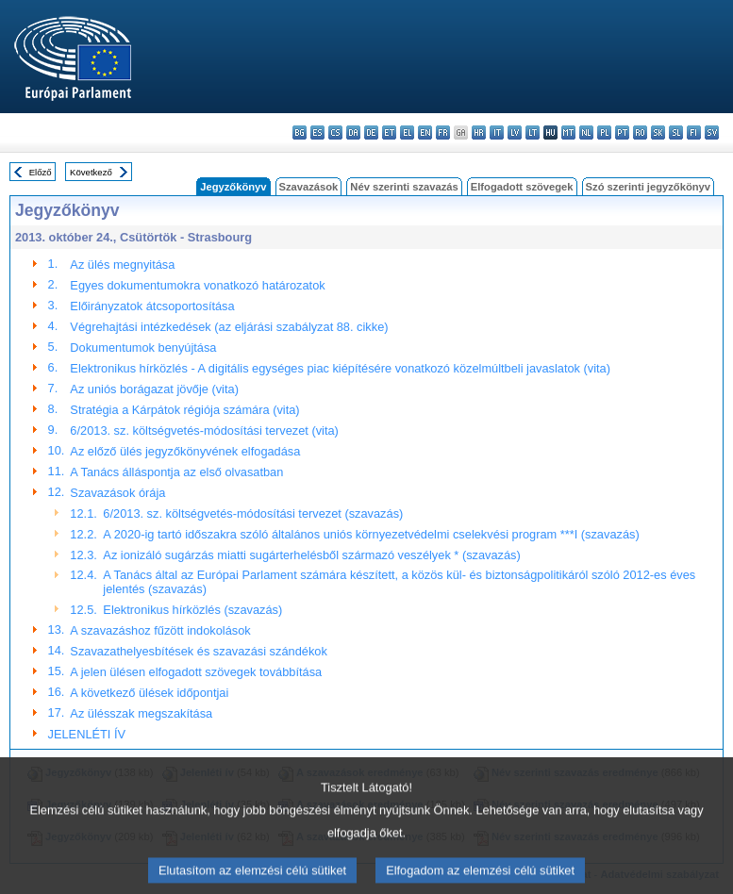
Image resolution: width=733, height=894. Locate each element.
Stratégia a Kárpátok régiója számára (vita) (184, 410)
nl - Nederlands (586, 132)
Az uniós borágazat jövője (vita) (154, 389)
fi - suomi (694, 132)
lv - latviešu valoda (515, 132)
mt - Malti (568, 132)
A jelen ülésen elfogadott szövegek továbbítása (196, 672)
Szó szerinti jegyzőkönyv (648, 186)
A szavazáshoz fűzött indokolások (160, 630)
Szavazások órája (117, 493)
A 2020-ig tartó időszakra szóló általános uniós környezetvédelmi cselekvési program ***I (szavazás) (371, 534)
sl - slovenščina (676, 132)
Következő (91, 172)
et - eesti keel (389, 132)
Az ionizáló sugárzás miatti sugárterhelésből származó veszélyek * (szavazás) (311, 555)
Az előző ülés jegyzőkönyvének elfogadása (185, 451)
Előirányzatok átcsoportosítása (152, 306)
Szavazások (309, 186)
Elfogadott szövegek (522, 186)
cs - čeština (335, 132)
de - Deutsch (371, 132)
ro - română (640, 132)
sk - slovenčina (658, 132)
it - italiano (497, 132)
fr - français (443, 132)
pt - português (622, 132)
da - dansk (353, 132)
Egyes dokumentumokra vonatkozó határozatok (197, 285)
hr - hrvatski (479, 132)
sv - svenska (712, 132)
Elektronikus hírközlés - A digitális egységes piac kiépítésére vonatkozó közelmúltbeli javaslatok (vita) (340, 368)
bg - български (299, 132)
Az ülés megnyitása (122, 264)
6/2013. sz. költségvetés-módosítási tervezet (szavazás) (253, 513)
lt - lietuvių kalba (532, 132)
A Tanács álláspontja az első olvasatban (176, 472)
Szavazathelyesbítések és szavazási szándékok (198, 651)
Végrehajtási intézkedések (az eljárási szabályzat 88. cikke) (229, 327)
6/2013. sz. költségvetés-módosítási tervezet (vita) (204, 430)
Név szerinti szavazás (404, 186)
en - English (425, 132)
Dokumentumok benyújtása (143, 347)
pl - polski (604, 132)
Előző (40, 172)
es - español (317, 132)
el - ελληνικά (407, 132)
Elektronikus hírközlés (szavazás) (192, 610)
